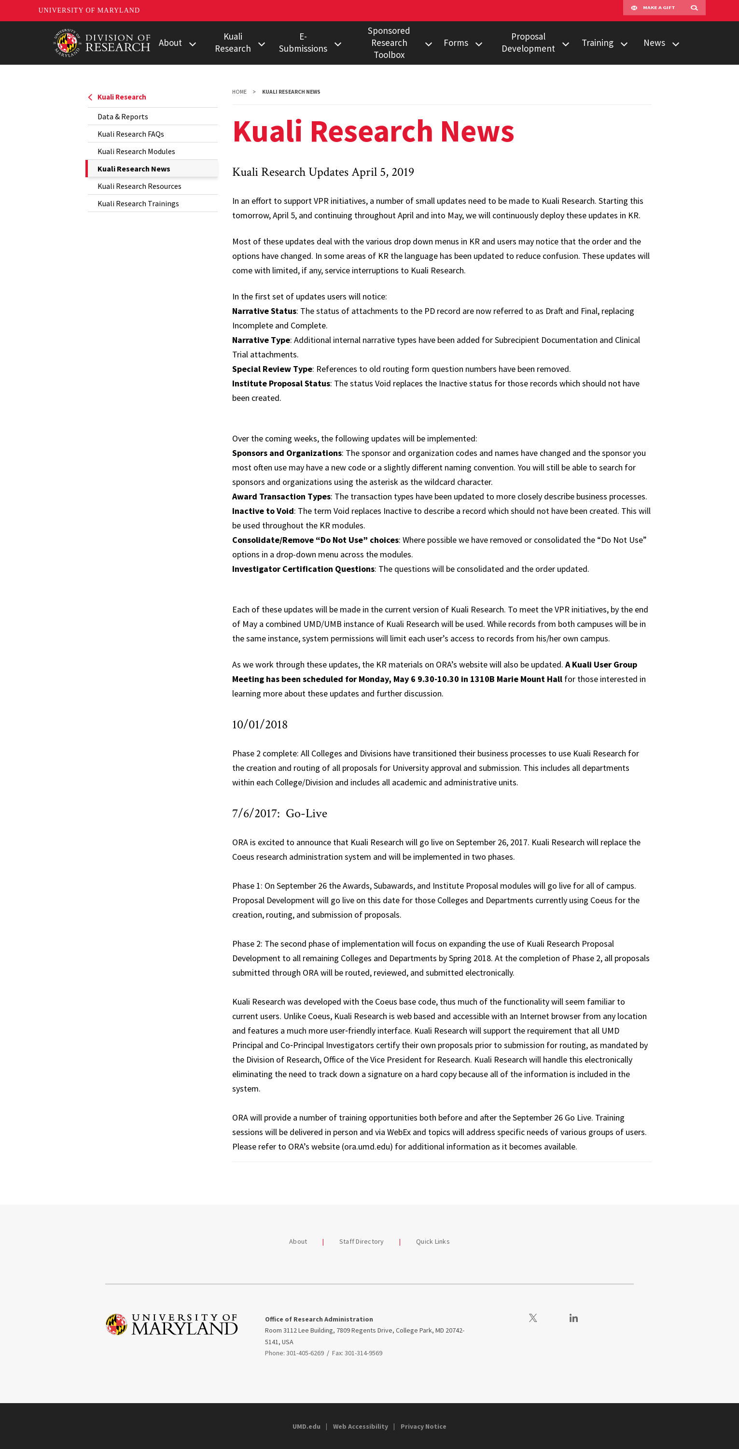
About (170, 42)
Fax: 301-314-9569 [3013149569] (357, 1353)
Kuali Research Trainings (138, 203)
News (654, 42)
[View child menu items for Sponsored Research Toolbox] (428, 43)
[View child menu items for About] (192, 43)
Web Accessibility (360, 1426)
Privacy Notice (423, 1426)
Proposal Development (528, 42)
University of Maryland (89, 10)
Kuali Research (233, 42)
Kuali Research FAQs (131, 134)
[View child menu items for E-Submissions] (338, 43)
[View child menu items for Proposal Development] (565, 43)
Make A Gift (653, 10)
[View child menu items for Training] (624, 43)
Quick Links (433, 1241)
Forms (456, 42)
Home (239, 91)
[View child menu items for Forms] (478, 43)
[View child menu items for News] (675, 43)
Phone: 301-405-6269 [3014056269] (294, 1353)
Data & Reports (123, 116)
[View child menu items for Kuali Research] (261, 43)
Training (598, 42)
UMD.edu (307, 1426)
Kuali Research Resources (139, 186)
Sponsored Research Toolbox (389, 42)
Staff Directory (361, 1241)
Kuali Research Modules (136, 151)
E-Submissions (303, 42)
